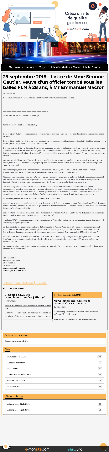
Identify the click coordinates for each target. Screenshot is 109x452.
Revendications (54, 386)
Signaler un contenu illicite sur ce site (72, 438)
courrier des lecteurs (24, 283)
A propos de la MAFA (54, 362)
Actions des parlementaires (54, 374)
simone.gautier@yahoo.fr (14, 268)
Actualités (8, 283)
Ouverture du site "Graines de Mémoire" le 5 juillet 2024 (72, 302)
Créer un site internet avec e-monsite (37, 438)
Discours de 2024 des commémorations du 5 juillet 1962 (25, 296)
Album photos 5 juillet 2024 (54, 410)
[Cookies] (6, 446)
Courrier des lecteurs (54, 380)
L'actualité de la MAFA (72, 295)
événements (41, 283)
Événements (54, 368)
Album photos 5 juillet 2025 (54, 404)
